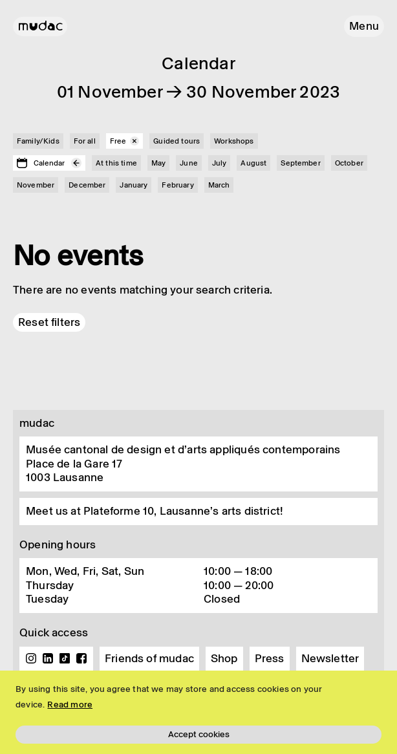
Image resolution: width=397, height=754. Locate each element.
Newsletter (330, 658)
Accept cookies (199, 734)
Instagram (31, 658)
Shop (224, 658)
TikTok (64, 658)
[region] (198, 712)
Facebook (81, 658)
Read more (69, 704)
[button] (364, 26)
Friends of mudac (149, 658)
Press (269, 658)
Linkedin (48, 658)
